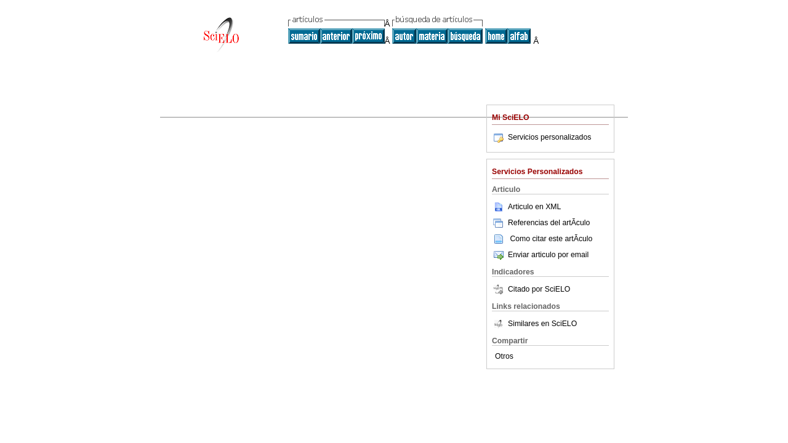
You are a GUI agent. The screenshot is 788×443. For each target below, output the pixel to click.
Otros (504, 356)
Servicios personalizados (541, 137)
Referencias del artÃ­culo (541, 222)
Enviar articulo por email (540, 254)
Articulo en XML (526, 206)
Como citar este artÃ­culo (551, 238)
